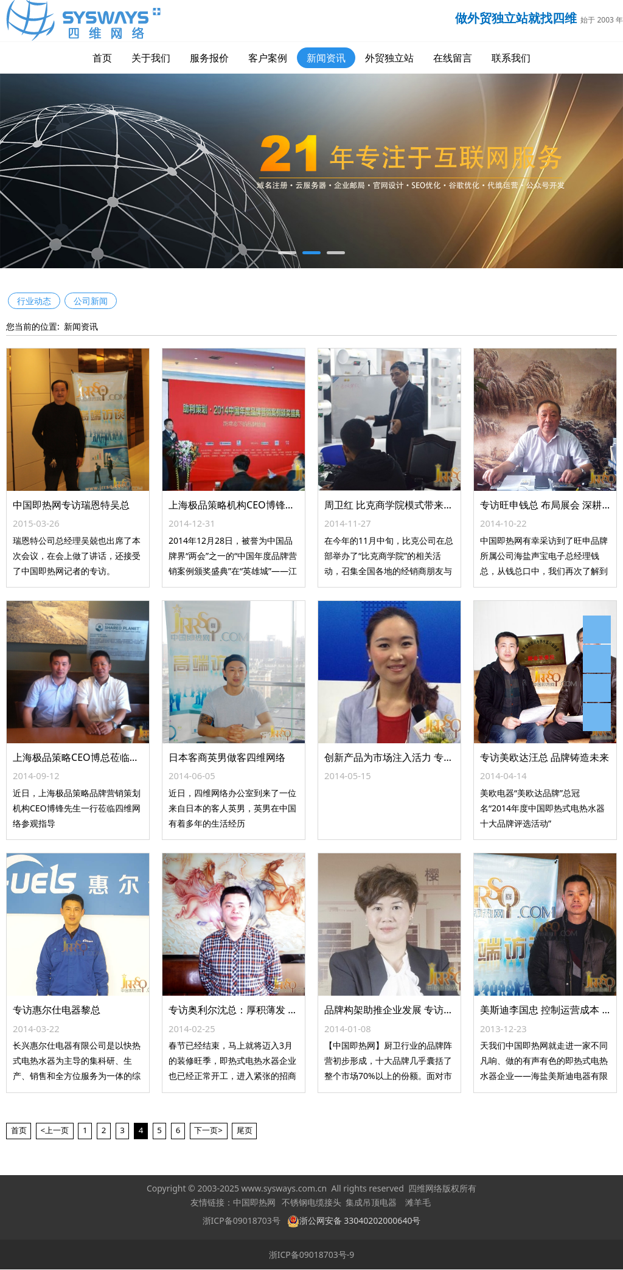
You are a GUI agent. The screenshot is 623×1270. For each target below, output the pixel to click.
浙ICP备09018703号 (241, 1220)
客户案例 (267, 57)
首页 (102, 57)
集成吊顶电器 (371, 1202)
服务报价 (209, 57)
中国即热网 (254, 1202)
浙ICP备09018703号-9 (312, 1254)
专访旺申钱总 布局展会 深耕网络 (550, 505)
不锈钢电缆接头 (311, 1202)
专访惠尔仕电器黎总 (56, 1009)
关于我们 (150, 57)
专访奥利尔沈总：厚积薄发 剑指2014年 (254, 1009)
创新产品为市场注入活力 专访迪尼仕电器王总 (422, 757)
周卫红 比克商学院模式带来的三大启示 (408, 505)
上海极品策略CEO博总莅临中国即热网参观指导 (115, 757)
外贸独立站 (389, 57)
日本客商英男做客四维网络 (227, 757)
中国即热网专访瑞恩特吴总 (71, 505)
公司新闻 (91, 301)
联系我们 (511, 57)
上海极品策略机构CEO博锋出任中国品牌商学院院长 (280, 505)
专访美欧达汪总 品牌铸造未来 (544, 757)
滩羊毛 (418, 1202)
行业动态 (34, 301)
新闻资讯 (326, 57)
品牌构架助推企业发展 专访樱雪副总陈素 (413, 1009)
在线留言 (452, 57)
